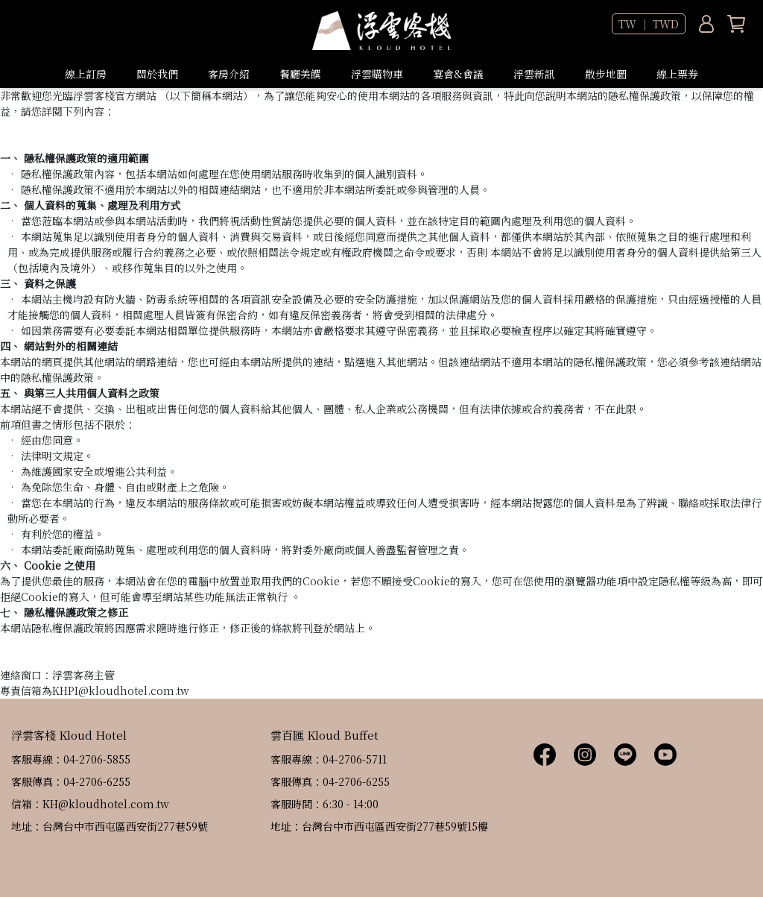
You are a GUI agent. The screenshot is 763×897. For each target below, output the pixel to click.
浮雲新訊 (534, 73)
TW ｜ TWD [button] (648, 24)
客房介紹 (229, 73)
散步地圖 (606, 73)
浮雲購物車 (377, 73)
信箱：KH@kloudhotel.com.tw (90, 803)
